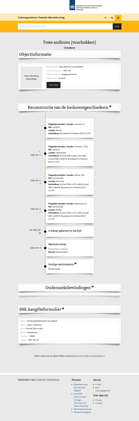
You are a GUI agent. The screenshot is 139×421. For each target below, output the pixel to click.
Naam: (24, 321)
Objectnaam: (52, 78)
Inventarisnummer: (55, 70)
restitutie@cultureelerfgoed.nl (91, 356)
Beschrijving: (52, 67)
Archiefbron (53, 133)
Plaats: (24, 332)
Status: (24, 325)
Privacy (98, 400)
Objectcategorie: (54, 74)
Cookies (98, 403)
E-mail (98, 384)
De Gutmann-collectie (58, 249)
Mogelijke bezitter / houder (60, 124)
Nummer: (25, 336)
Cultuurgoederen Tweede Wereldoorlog (41, 17)
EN (105, 17)
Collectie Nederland (47, 379)
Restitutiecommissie (83, 409)
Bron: (23, 328)
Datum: (24, 340)
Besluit (51, 252)
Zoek (117, 26)
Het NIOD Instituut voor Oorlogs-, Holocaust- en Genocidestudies (81, 399)
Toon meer (53, 85)
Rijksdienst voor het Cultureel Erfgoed (81, 387)
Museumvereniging (82, 412)
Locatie (51, 130)
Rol (49, 127)
